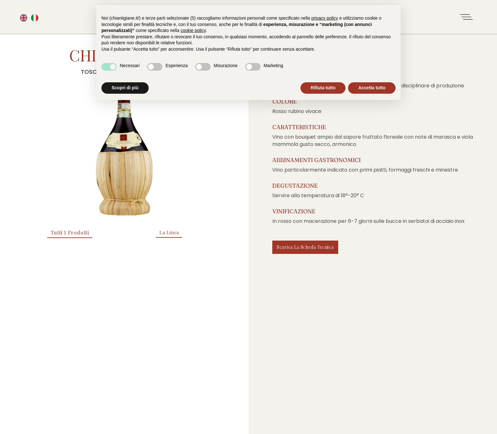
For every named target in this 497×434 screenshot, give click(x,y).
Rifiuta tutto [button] (323, 87)
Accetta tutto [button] (371, 87)
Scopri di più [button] (125, 87)
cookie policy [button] (193, 30)
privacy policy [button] (324, 18)
